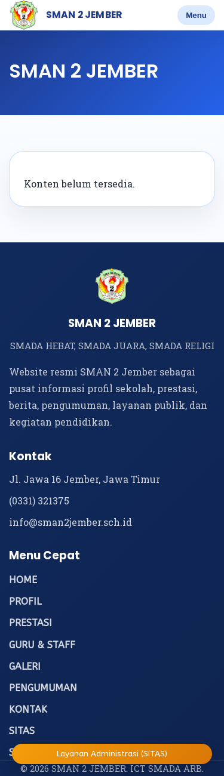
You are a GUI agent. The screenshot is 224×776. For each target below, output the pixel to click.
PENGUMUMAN (43, 688)
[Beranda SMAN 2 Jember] (24, 15)
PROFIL (25, 601)
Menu (196, 15)
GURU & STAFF (42, 645)
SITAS (22, 731)
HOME (23, 580)
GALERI (25, 666)
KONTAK (28, 709)
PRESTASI (30, 623)
